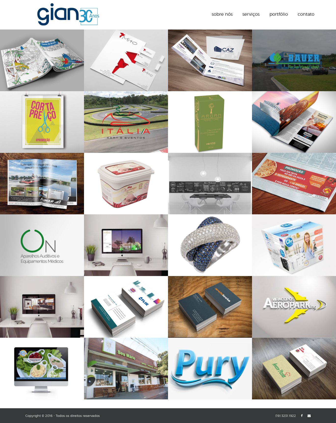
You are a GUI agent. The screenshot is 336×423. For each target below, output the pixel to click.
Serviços (251, 14)
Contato (306, 14)
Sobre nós (222, 14)
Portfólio (278, 14)
